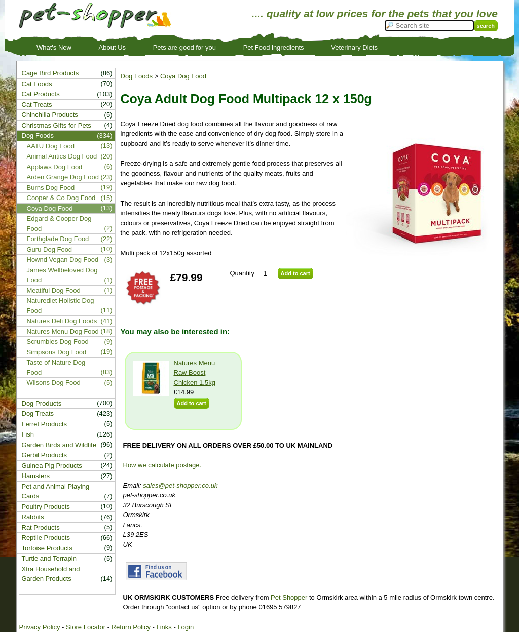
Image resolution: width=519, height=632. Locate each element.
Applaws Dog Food (55, 167)
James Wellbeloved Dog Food (62, 275)
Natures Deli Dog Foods (62, 321)
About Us (112, 47)
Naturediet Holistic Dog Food (60, 305)
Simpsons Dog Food (57, 352)
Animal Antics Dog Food (62, 156)
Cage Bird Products (50, 73)
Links (163, 627)
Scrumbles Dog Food (58, 341)
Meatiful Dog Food (54, 290)
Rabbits (33, 517)
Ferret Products (44, 424)
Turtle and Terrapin (49, 558)
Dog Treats (38, 413)
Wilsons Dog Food (54, 382)
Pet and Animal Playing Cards (56, 491)
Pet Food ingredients (273, 47)
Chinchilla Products (50, 114)
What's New (53, 47)
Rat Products (41, 527)
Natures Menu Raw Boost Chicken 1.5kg (194, 372)
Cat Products (41, 94)
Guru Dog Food (49, 249)
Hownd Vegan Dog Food (63, 259)
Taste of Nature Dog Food (56, 367)
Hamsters (36, 476)
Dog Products (42, 403)
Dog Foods (137, 76)
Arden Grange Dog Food (63, 177)
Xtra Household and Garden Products (51, 574)
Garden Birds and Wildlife (59, 445)
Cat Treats (37, 104)
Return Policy (131, 627)
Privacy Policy (39, 627)
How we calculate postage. (162, 465)
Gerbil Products (44, 455)
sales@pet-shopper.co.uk (180, 485)
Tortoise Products (47, 548)
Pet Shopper (289, 597)
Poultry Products (46, 506)
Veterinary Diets (354, 47)
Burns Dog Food (51, 187)
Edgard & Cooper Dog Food (59, 223)
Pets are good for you (184, 47)
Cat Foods (37, 84)
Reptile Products (46, 537)
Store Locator (85, 627)
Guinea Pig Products (52, 465)
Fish (28, 434)
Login (185, 627)
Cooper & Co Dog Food (61, 198)
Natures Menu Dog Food (63, 331)
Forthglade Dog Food (58, 239)
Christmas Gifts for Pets (56, 125)
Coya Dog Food (183, 76)
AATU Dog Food (51, 146)
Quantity (242, 273)
